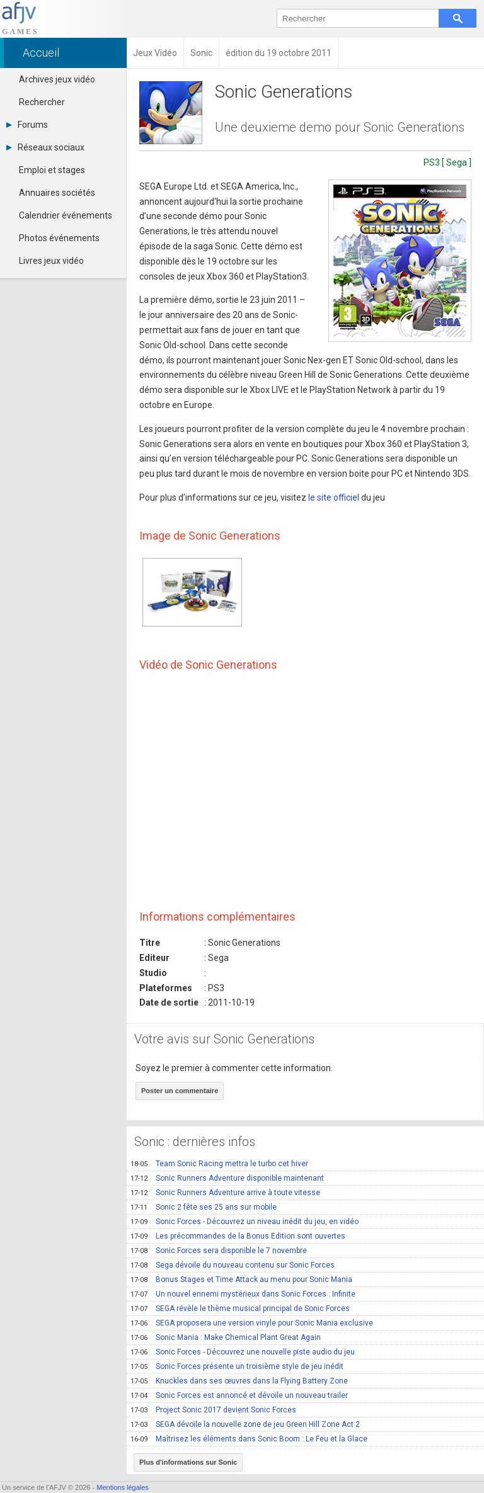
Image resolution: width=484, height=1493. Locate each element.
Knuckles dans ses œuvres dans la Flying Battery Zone (239, 1381)
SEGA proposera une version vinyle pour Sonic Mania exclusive (251, 1323)
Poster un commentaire (179, 1090)
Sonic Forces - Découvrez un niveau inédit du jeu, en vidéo (244, 1221)
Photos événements (59, 238)
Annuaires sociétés (57, 193)
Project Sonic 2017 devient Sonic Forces (213, 1409)
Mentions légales (122, 1487)
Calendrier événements (65, 215)
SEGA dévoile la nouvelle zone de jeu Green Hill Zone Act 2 (245, 1424)
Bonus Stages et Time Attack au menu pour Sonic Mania (241, 1279)
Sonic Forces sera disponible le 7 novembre (218, 1250)
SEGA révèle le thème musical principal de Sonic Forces (240, 1308)
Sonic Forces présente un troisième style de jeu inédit (236, 1366)
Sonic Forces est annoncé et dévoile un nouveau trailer (239, 1395)
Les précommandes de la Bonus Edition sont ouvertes (237, 1236)
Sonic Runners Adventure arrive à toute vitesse (225, 1192)
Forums (27, 125)
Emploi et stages (52, 170)
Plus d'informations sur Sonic (188, 1462)
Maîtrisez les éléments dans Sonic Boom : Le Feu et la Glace (248, 1438)
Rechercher (42, 102)
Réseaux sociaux (45, 147)
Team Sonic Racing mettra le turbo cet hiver (219, 1163)
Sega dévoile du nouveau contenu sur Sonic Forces (232, 1265)
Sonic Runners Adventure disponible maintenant (227, 1178)
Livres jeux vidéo (51, 261)
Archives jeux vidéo (57, 79)
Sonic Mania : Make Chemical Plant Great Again (225, 1337)
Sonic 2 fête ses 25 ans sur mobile (203, 1207)
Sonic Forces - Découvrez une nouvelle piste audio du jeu (242, 1352)
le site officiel (333, 497)
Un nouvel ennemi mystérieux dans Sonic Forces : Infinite (242, 1294)
